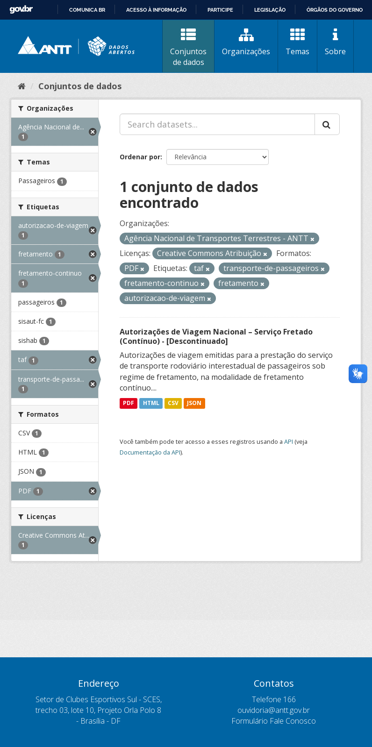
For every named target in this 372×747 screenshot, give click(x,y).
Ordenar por (140, 156)
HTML (151, 403)
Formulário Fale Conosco (273, 721)
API (288, 441)
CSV (173, 403)
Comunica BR (87, 10)
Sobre (335, 42)
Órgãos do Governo (335, 10)
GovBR (21, 9)
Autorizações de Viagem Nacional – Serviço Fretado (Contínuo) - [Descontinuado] (216, 337)
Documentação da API (150, 452)
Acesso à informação (156, 10)
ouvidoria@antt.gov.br (273, 710)
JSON (194, 403)
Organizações (246, 42)
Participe (220, 10)
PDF (128, 403)
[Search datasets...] (217, 124)
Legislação (270, 10)
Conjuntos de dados (188, 47)
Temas (297, 42)
